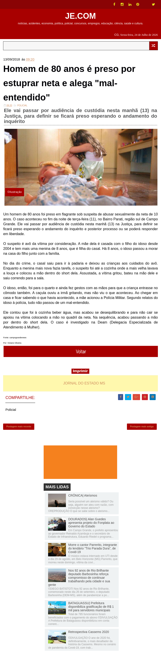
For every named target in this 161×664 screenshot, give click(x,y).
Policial (22, 105)
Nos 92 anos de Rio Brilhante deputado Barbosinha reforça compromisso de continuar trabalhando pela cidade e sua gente (79, 578)
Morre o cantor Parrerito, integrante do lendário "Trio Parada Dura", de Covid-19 (92, 548)
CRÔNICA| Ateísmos (82, 495)
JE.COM (80, 16)
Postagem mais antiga (142, 426)
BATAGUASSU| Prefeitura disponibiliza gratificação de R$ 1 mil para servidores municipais (91, 606)
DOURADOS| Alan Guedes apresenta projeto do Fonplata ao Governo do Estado (91, 522)
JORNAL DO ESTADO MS (84, 383)
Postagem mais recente (18, 426)
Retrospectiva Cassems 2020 (88, 632)
